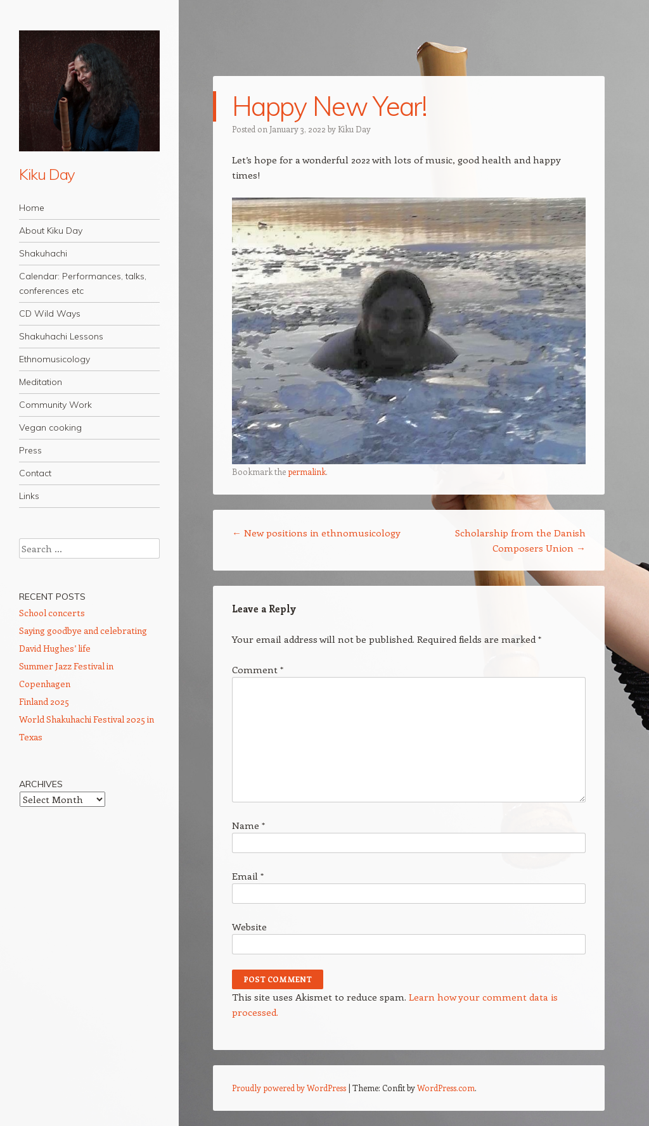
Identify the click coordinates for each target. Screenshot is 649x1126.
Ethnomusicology (54, 359)
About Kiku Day (50, 230)
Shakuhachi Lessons (61, 336)
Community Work (55, 404)
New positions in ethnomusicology (316, 532)
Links (29, 496)
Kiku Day (47, 174)
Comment (257, 669)
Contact (35, 473)
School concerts (52, 613)
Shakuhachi (43, 253)
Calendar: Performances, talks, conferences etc (82, 283)
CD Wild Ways (49, 313)
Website (249, 926)
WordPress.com (446, 1087)
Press (30, 450)
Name (248, 825)
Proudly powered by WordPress (289, 1087)
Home (31, 207)
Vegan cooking (50, 427)
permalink (307, 471)
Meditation (40, 382)
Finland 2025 (44, 701)
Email (248, 876)
